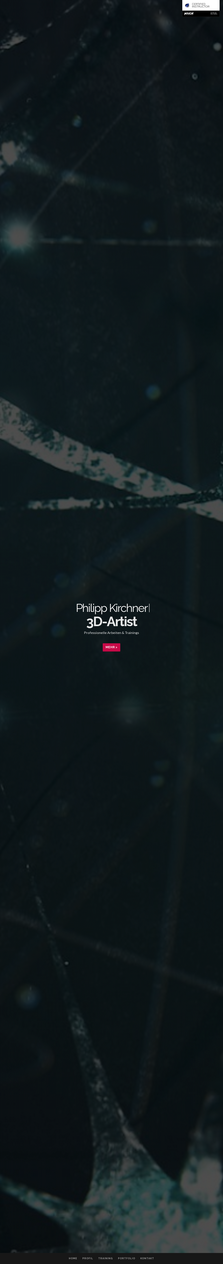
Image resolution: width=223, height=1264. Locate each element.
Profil (87, 1258)
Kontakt (147, 1258)
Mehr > (111, 647)
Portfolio (126, 1258)
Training (105, 1258)
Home (73, 1258)
